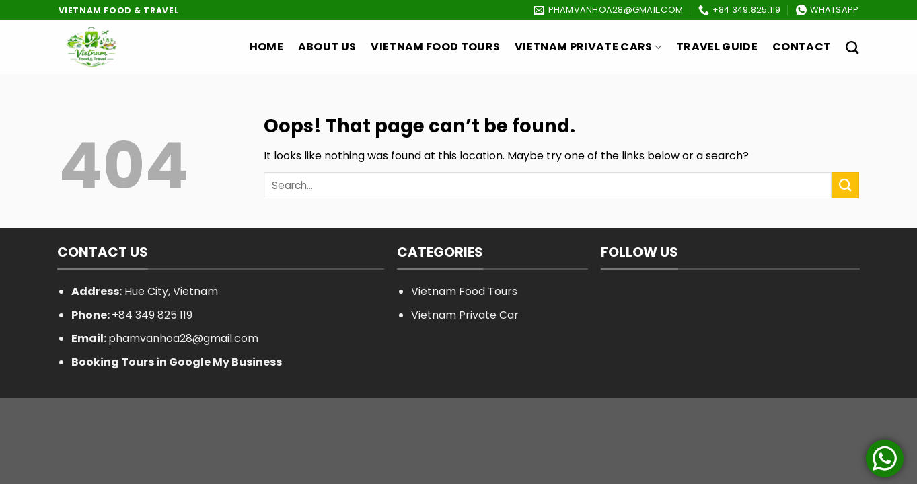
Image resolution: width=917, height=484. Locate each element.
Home (266, 46)
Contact (801, 46)
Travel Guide (717, 46)
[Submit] (845, 185)
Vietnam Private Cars (588, 46)
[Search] (852, 47)
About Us (327, 46)
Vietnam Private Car (465, 315)
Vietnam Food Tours (435, 46)
